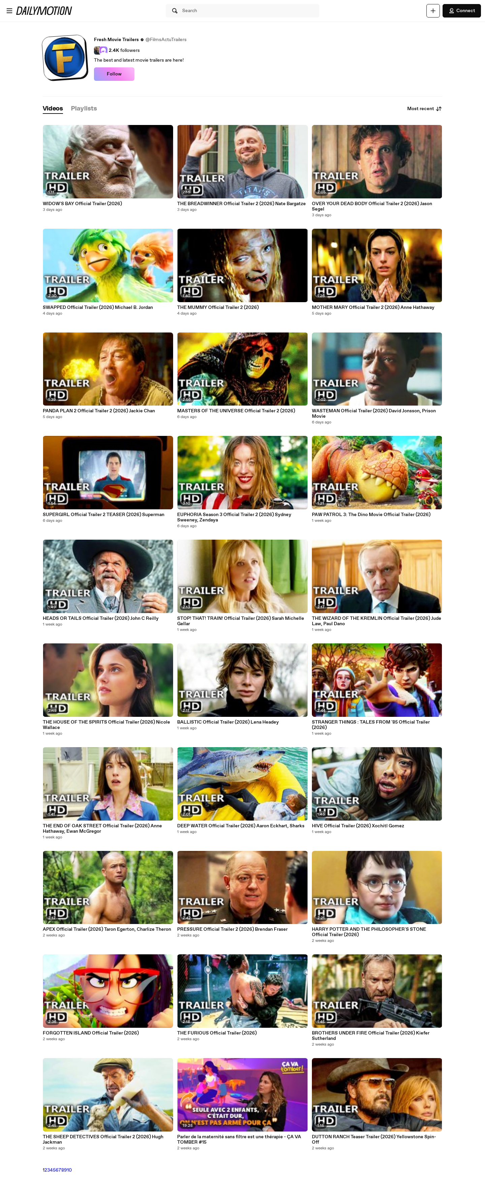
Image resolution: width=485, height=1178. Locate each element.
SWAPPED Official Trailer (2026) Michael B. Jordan (98, 307)
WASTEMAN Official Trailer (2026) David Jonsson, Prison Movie (374, 413)
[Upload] (433, 11)
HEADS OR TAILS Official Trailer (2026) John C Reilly (101, 618)
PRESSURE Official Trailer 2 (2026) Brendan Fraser (232, 929)
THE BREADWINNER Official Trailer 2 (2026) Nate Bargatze (241, 203)
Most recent (424, 108)
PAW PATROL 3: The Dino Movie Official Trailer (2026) (371, 514)
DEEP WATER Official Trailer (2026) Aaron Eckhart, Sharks (240, 826)
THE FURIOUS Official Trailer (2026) (217, 1033)
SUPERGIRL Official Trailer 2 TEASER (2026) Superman (103, 514)
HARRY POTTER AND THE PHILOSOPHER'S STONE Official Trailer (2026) (369, 932)
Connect (461, 10)
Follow (114, 74)
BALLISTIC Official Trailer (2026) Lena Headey (228, 722)
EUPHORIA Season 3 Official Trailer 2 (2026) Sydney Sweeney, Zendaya (234, 517)
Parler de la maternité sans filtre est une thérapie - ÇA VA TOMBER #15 (239, 1139)
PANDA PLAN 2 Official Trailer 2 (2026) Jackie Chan (99, 411)
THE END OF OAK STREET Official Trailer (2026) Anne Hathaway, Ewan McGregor (102, 828)
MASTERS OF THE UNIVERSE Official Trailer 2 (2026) (236, 411)
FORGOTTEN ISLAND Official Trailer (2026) (91, 1033)
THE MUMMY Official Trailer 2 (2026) (218, 307)
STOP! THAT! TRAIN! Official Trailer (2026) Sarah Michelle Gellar (240, 621)
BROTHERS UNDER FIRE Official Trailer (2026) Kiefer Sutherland (370, 1035)
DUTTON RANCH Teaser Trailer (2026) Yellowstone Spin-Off (374, 1139)
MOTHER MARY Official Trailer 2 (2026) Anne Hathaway (373, 307)
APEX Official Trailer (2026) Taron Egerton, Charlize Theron (107, 929)
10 (69, 1170)
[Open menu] (9, 11)
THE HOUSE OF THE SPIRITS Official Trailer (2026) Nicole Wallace (106, 725)
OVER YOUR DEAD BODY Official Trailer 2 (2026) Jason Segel (372, 206)
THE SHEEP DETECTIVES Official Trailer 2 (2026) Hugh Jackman (103, 1139)
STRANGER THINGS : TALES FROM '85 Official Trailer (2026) (371, 725)
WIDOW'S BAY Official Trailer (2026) (82, 203)
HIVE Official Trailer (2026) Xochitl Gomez (358, 826)
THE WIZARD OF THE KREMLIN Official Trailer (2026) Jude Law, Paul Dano (376, 621)
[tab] (53, 109)
